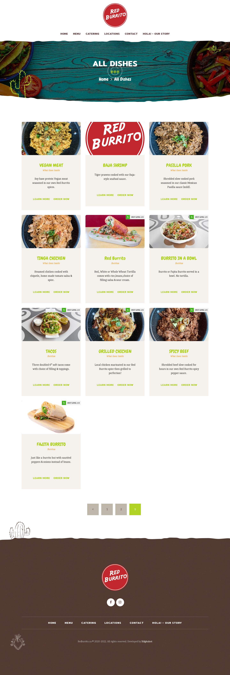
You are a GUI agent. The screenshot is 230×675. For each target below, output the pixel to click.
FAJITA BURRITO (51, 444)
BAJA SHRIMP (115, 165)
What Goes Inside (51, 170)
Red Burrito (115, 258)
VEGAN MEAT (51, 165)
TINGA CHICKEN (51, 258)
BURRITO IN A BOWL (179, 258)
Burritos (115, 263)
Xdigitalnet (147, 641)
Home (103, 79)
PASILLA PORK (179, 165)
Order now (61, 199)
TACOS (51, 351)
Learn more (41, 199)
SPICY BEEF (179, 351)
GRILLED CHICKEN (115, 351)
